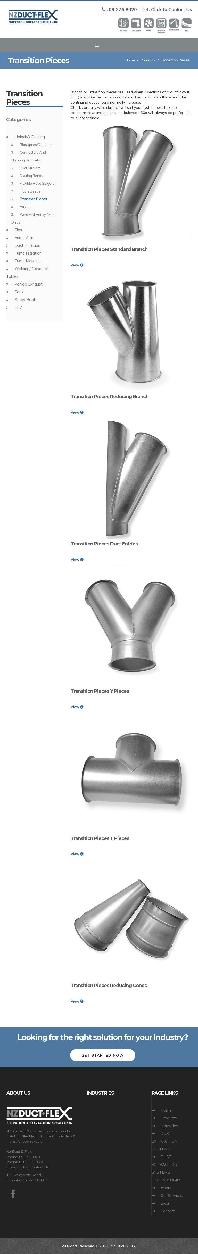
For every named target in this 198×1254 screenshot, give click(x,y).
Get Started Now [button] (102, 1055)
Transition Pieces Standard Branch (109, 249)
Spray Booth (26, 299)
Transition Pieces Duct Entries (104, 544)
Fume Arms (25, 237)
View (77, 265)
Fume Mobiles (27, 260)
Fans (19, 291)
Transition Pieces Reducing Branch (109, 396)
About (166, 1188)
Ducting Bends (31, 176)
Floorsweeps (30, 191)
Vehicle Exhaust (29, 284)
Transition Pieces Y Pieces (100, 691)
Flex (18, 229)
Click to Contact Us (171, 9)
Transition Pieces (33, 199)
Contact (168, 1211)
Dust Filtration (27, 245)
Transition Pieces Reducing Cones (109, 985)
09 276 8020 (123, 9)
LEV (18, 307)
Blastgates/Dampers (36, 145)
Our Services (172, 1195)
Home (129, 60)
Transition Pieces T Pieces (100, 838)
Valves (25, 207)
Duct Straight (30, 168)
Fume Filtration (28, 253)
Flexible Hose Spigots (37, 183)
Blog (165, 1203)
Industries (169, 1126)
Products (147, 60)
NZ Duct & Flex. (123, 1246)
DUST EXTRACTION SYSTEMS (164, 1141)
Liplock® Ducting (30, 136)
